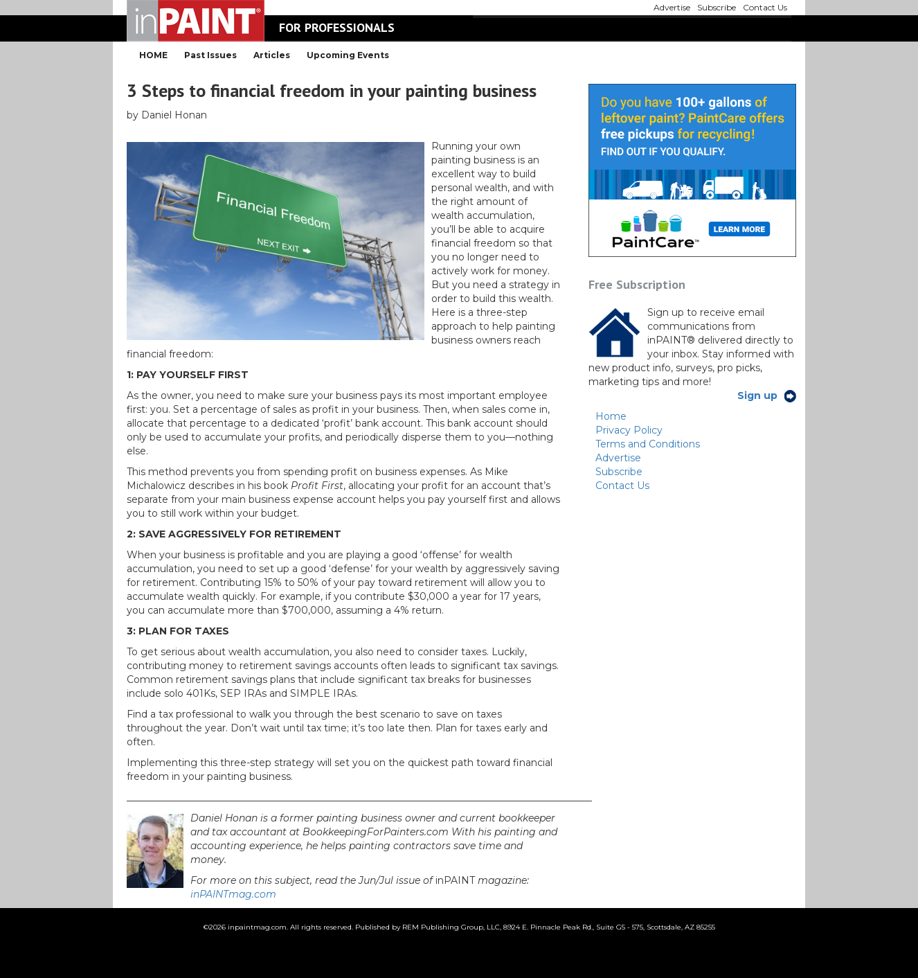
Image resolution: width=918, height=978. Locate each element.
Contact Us (622, 485)
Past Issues (210, 55)
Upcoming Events (348, 55)
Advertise (618, 458)
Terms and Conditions (647, 444)
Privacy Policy (629, 430)
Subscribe (618, 471)
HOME (153, 55)
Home (611, 416)
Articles (271, 55)
